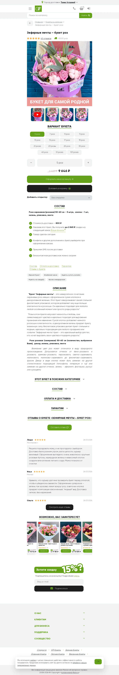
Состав (33, 266)
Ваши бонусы (58, 230)
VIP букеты (56, 650)
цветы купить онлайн (71, 275)
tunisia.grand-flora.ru (70, 672)
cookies (33, 660)
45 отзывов (46, 39)
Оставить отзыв (60, 427)
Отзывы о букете (37, 269)
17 (47, 547)
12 (69, 547)
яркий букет (35, 275)
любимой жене (51, 275)
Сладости (41, 650)
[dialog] (74, 9)
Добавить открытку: (37, 197)
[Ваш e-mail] (59, 582)
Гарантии (66, 266)
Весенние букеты (77, 654)
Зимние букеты (72, 650)
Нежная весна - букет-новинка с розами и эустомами (70, 544)
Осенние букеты (38, 654)
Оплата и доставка (49, 266)
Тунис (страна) (69, 3)
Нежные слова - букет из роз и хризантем (47, 544)
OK (98, 662)
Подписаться (59, 588)
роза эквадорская (57, 279)
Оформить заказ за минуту (59, 179)
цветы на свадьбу (37, 279)
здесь (76, 576)
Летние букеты (57, 654)
